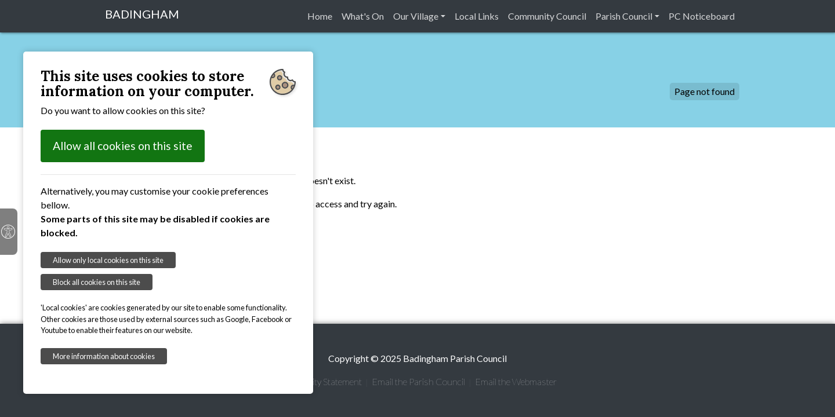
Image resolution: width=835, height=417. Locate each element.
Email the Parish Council (418, 381)
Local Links (477, 15)
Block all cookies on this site (96, 282)
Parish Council (624, 15)
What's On (363, 15)
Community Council (547, 15)
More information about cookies (104, 356)
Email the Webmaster (516, 381)
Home (319, 15)
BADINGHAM (142, 14)
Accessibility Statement (318, 381)
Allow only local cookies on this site (108, 260)
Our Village (415, 15)
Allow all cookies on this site (123, 145)
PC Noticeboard (702, 15)
